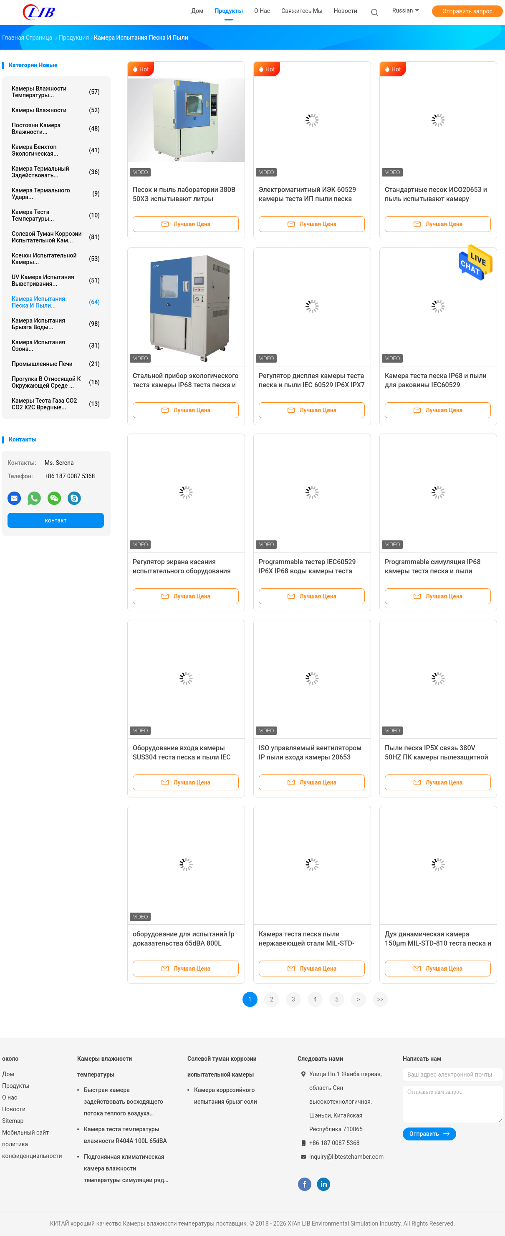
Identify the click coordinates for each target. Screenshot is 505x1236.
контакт (55, 520)
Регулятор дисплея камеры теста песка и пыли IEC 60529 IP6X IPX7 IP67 (312, 385)
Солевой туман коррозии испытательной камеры (222, 1066)
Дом (8, 1074)
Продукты (16, 1085)
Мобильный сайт (25, 1132)
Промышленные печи (56, 364)
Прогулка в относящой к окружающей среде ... (56, 382)
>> (380, 999)
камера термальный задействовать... (56, 172)
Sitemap (12, 1120)
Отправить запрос (467, 11)
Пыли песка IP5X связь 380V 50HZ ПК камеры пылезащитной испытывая (436, 757)
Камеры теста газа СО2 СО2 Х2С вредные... (56, 404)
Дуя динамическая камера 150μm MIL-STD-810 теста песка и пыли (438, 943)
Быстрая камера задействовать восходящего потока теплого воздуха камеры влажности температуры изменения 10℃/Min (123, 1103)
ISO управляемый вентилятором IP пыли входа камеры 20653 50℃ (310, 757)
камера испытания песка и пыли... (56, 302)
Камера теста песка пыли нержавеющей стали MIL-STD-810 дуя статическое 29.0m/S (307, 943)
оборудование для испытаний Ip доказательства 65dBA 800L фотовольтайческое (184, 943)
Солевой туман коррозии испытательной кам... (56, 237)
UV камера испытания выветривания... (56, 280)
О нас (9, 1097)
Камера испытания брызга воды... (56, 323)
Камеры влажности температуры (104, 1066)
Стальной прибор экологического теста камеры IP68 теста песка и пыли (186, 385)
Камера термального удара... (56, 193)
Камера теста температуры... (56, 215)
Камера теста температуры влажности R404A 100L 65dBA (125, 1135)
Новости (13, 1109)
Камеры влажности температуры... (56, 91)
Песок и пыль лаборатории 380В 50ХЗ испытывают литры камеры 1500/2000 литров (184, 199)
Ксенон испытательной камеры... (56, 258)
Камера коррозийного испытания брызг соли (225, 1096)
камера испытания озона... (56, 345)
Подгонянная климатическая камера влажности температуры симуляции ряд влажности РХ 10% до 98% (124, 1169)
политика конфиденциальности (31, 1150)
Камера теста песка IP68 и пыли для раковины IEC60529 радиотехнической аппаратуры (436, 385)
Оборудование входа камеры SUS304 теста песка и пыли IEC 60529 (182, 757)
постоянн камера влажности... (56, 128)
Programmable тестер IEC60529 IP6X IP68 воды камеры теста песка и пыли (307, 571)
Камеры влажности (56, 110)
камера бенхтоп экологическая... (56, 150)
